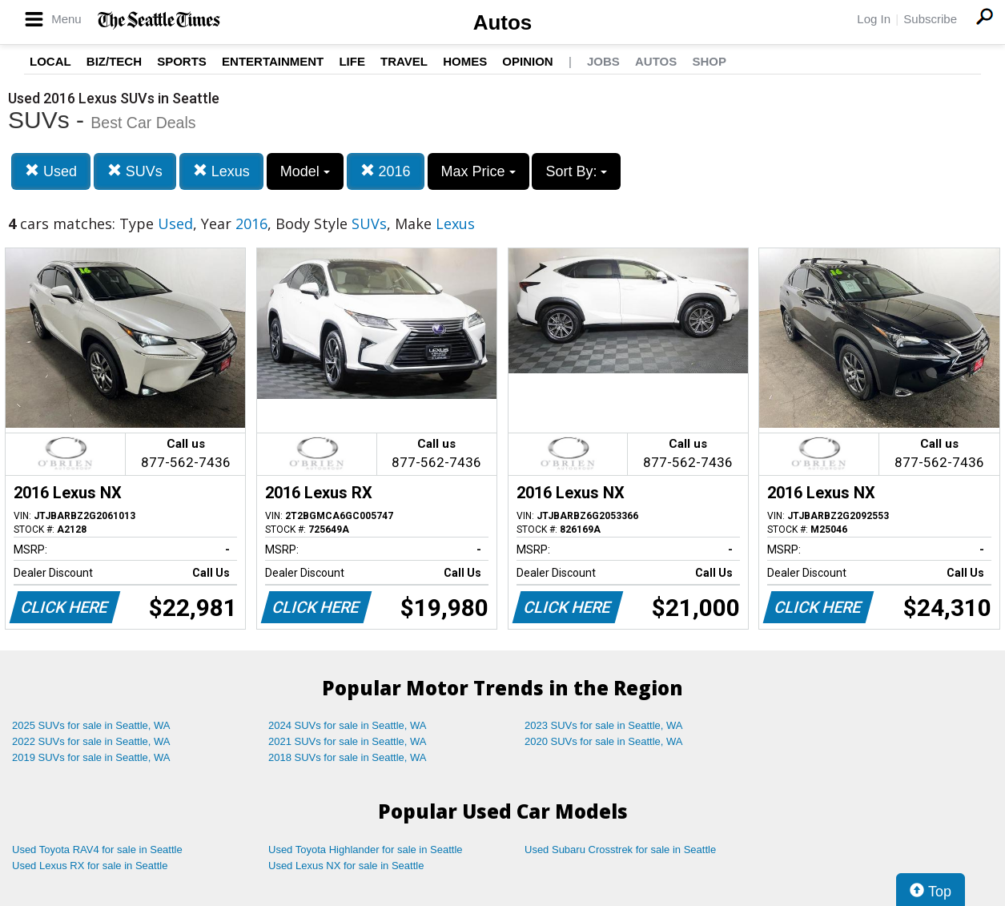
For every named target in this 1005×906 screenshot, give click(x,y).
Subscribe (930, 19)
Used (51, 171)
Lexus (221, 171)
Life (352, 61)
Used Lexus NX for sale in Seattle (346, 866)
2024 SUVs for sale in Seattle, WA (347, 725)
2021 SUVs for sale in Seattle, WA (347, 741)
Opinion (527, 61)
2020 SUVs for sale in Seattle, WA (604, 741)
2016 (385, 171)
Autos (503, 22)
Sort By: (576, 171)
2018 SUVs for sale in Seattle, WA (347, 757)
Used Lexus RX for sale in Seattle (89, 866)
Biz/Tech (114, 61)
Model (305, 171)
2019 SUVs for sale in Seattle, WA (91, 757)
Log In (873, 19)
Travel (404, 61)
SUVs (135, 171)
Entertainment (273, 61)
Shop (709, 61)
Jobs (603, 61)
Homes (465, 61)
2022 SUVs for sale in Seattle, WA (91, 741)
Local (50, 61)
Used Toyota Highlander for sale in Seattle (365, 850)
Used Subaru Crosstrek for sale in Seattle (620, 850)
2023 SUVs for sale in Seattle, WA (604, 725)
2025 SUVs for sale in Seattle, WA (91, 725)
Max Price (478, 171)
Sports (182, 61)
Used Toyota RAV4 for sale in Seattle (97, 850)
